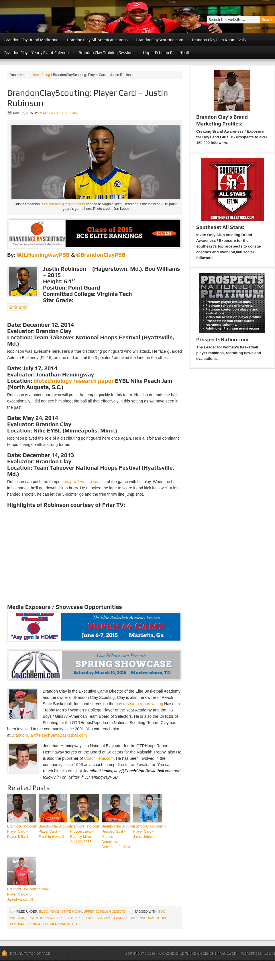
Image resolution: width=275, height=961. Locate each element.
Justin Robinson (41, 918)
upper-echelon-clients (104, 911)
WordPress (251, 953)
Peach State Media (66, 911)
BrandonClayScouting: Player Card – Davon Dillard (21, 831)
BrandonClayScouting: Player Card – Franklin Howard (53, 831)
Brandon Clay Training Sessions (107, 52)
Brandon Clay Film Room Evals (219, 39)
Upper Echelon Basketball (166, 52)
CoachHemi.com (98, 758)
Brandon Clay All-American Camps (97, 39)
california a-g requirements (64, 204)
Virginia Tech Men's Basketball (53, 924)
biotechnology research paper (74, 380)
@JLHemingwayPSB (43, 254)
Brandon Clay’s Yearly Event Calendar (37, 52)
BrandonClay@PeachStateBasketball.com (49, 735)
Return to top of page (30, 953)
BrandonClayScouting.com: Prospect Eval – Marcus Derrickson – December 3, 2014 (116, 836)
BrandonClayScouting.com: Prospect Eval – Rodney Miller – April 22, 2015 (84, 834)
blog (43, 911)
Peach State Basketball (70, 16)
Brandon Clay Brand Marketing (31, 39)
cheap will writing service (84, 481)
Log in (269, 953)
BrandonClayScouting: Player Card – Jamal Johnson (147, 831)
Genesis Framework (221, 953)
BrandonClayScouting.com (159, 39)
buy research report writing (139, 703)
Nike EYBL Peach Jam (92, 918)
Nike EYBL (65, 918)
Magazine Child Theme (177, 953)
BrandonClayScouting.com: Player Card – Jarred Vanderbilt (21, 894)
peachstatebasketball (59, 113)
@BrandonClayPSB (100, 254)
